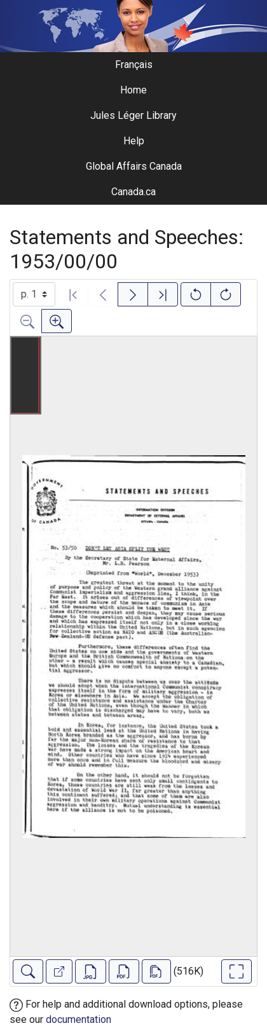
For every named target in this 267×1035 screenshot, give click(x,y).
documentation (78, 1019)
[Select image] (34, 294)
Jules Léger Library (133, 115)
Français (134, 64)
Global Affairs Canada (134, 166)
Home (133, 90)
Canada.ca (133, 192)
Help (133, 141)
